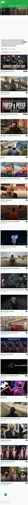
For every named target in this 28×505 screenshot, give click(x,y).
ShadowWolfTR (5, 94)
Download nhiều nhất (11, 52)
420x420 (4, 137)
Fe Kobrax (4, 72)
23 (16, 494)
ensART (4, 355)
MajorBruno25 (5, 334)
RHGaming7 (4, 248)
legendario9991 (5, 484)
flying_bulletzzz (5, 312)
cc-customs (4, 180)
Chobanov (4, 420)
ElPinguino (4, 223)
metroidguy (4, 201)
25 (22, 494)
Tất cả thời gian (8, 49)
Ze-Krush (4, 377)
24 (19, 494)
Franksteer (4, 291)
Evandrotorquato (5, 269)
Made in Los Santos (5, 502)
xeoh (3, 158)
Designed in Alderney (6, 501)
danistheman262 (5, 441)
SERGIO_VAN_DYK (6, 463)
